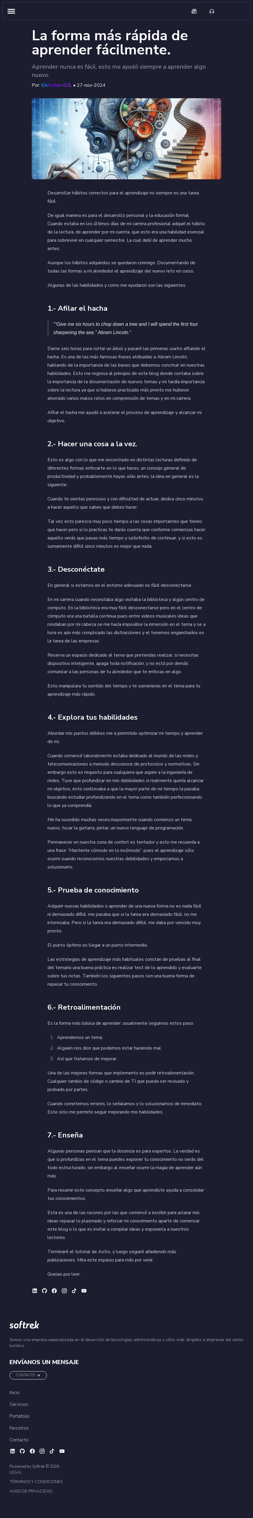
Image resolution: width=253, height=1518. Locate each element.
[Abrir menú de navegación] (11, 11)
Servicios (18, 1404)
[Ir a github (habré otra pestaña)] (45, 1291)
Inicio (14, 1392)
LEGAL (15, 1472)
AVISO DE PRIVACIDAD (30, 1491)
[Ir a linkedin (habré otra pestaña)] (35, 1291)
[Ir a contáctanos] (212, 11)
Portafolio (19, 1416)
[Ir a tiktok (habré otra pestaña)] (75, 1291)
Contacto (18, 1440)
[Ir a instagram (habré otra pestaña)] (65, 1291)
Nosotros (19, 1428)
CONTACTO (28, 1375)
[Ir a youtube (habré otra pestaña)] (84, 1291)
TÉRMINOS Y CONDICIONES (36, 1482)
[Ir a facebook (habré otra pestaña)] (55, 1291)
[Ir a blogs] (194, 11)
